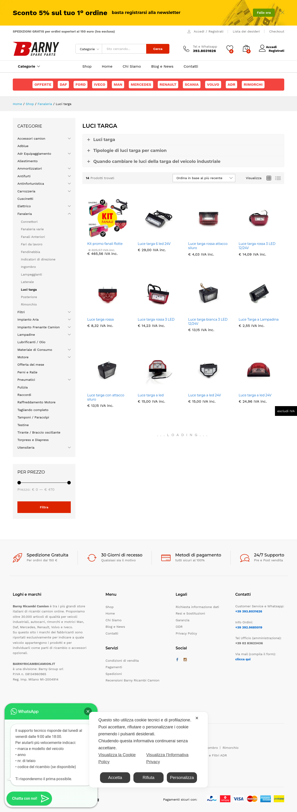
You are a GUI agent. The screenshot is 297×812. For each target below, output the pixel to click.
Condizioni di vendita (122, 660)
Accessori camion (31, 138)
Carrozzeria (26, 191)
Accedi (199, 31)
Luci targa (29, 289)
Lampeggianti (31, 274)
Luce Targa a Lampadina (259, 319)
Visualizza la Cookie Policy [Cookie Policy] (117, 758)
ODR (179, 626)
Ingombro (28, 267)
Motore (23, 357)
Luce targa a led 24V (204, 395)
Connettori (29, 222)
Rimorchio (29, 304)
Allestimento (27, 161)
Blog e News (162, 66)
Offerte (42, 84)
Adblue (23, 146)
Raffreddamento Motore (36, 402)
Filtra (44, 507)
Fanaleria (24, 214)
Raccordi (24, 395)
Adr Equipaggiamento (34, 153)
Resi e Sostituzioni (190, 613)
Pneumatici (26, 379)
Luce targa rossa (100, 319)
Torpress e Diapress (33, 440)
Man (118, 84)
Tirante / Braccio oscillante (38, 432)
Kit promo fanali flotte (105, 244)
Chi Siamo (132, 66)
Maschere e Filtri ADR (210, 755)
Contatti (191, 66)
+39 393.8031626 (248, 611)
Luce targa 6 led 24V (154, 244)
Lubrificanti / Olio (31, 342)
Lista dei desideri (246, 31)
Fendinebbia (30, 252)
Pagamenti (114, 667)
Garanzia (182, 620)
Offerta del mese (30, 364)
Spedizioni (114, 674)
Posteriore (29, 297)
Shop (87, 66)
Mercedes (141, 84)
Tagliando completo (32, 410)
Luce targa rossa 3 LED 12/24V (257, 246)
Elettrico (24, 206)
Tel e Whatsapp (205, 46)
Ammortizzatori (29, 168)
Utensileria (25, 447)
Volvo (213, 84)
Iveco (99, 84)
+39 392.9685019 (248, 627)
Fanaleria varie (32, 229)
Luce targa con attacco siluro (105, 397)
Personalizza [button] (182, 777)
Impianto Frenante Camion (38, 327)
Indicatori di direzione (38, 259)
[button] (88, 711)
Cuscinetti (25, 199)
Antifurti (23, 176)
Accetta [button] (115, 777)
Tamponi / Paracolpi (33, 417)
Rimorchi (253, 84)
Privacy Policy (186, 633)
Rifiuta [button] (148, 777)
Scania (192, 84)
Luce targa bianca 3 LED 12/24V (208, 321)
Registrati (216, 31)
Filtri (21, 312)
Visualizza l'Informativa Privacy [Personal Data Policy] (167, 758)
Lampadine (26, 334)
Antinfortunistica (30, 183)
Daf (63, 84)
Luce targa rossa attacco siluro (208, 246)
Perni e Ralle (27, 372)
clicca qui (243, 659)
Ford (80, 84)
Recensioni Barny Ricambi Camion (132, 680)
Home (107, 66)
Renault (168, 84)
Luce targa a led (151, 395)
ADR (231, 84)
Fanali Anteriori (33, 237)
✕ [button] (197, 718)
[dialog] (148, 750)
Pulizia (22, 387)
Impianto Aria (28, 319)
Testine (23, 425)
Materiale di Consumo (34, 350)
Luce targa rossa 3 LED (156, 319)
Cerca (157, 49)
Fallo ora (264, 12)
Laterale (27, 282)
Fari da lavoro (31, 244)
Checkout (276, 31)
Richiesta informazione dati (197, 607)
